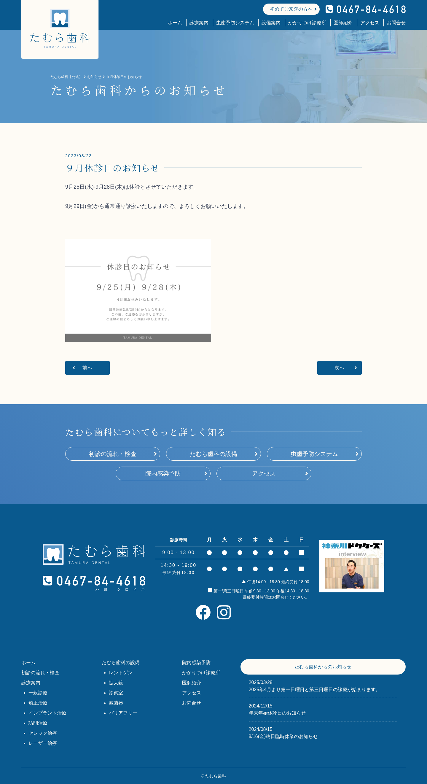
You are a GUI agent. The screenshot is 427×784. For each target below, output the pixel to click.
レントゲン (121, 672)
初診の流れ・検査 (112, 454)
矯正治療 (37, 702)
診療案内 (198, 22)
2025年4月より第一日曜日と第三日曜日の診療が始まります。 (323, 685)
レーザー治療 (42, 743)
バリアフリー (123, 712)
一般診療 (37, 692)
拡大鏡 (116, 682)
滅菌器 (116, 702)
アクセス (369, 22)
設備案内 (271, 22)
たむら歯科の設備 (213, 454)
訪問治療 (37, 723)
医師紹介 (343, 22)
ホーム (175, 22)
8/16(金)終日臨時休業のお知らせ (323, 732)
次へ (339, 367)
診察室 (116, 692)
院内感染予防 (163, 473)
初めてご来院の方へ (291, 9)
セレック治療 (42, 733)
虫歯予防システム (235, 22)
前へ (87, 367)
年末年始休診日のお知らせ (323, 708)
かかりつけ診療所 (307, 22)
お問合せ (396, 22)
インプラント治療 (47, 712)
